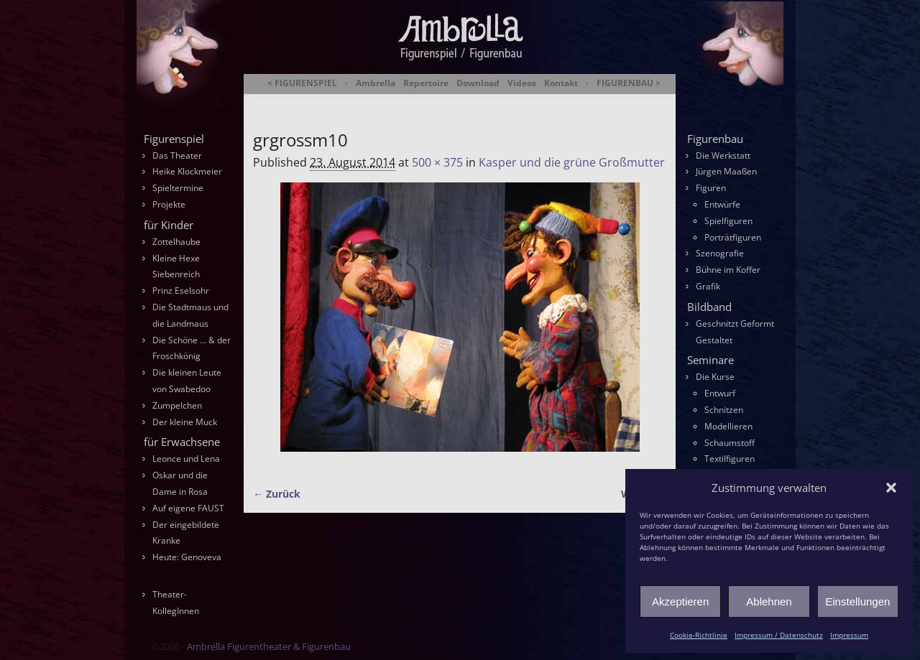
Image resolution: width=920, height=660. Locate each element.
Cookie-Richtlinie (698, 635)
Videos (521, 83)
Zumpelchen (177, 405)
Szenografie (720, 253)
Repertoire (425, 83)
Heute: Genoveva (186, 557)
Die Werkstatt (723, 155)
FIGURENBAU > (629, 83)
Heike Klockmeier (187, 171)
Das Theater (177, 155)
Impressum (849, 635)
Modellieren (728, 426)
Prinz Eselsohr (180, 290)
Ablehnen (768, 601)
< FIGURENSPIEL (302, 83)
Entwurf (719, 393)
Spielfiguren (728, 221)
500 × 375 (437, 162)
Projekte (168, 204)
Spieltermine (177, 188)
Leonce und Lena (186, 458)
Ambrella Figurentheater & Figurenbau (435, 100)
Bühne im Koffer (728, 270)
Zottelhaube (176, 242)
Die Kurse (715, 377)
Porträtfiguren (732, 237)
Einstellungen (857, 601)
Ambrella (375, 83)
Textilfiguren (729, 458)
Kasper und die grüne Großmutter (572, 162)
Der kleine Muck (184, 422)
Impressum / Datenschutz (779, 635)
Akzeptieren (680, 601)
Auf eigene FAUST (188, 508)
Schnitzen (723, 410)
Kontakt (561, 83)
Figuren (711, 188)
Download (478, 83)
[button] (891, 487)
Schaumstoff (729, 443)
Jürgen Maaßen (726, 171)
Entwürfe (722, 204)
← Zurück (276, 494)
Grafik (708, 286)
